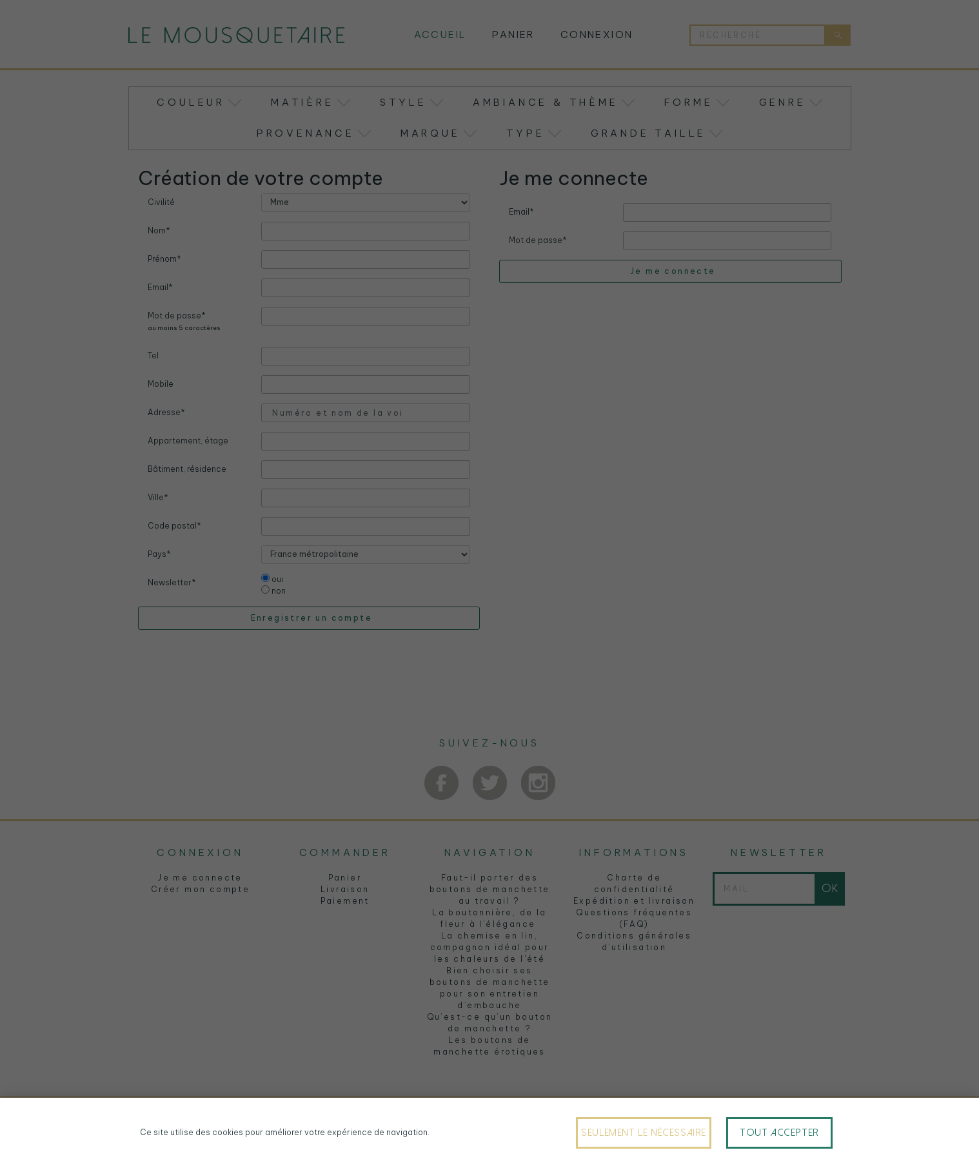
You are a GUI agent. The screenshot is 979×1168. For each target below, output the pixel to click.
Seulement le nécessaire (643, 1132)
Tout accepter (779, 1132)
